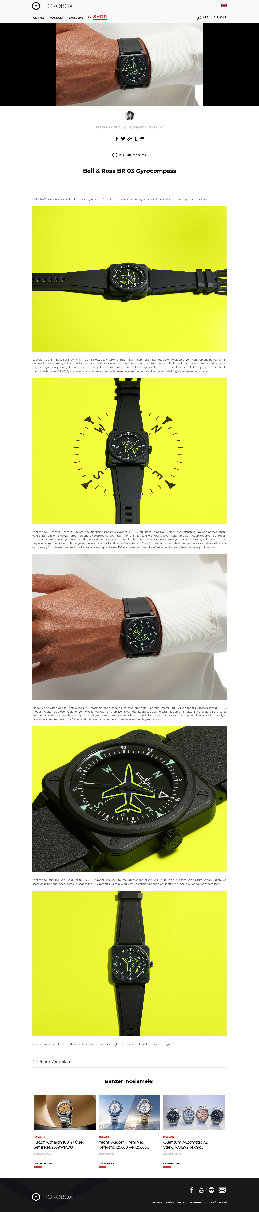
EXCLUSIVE (76, 17)
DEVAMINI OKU (43, 1163)
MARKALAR (57, 17)
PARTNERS (195, 1202)
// (129, 127)
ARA (203, 18)
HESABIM (157, 1202)
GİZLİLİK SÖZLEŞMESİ (215, 1202)
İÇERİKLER (39, 17)
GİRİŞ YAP (220, 17)
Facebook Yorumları (51, 1061)
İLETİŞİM (170, 1202)
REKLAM (182, 1202)
